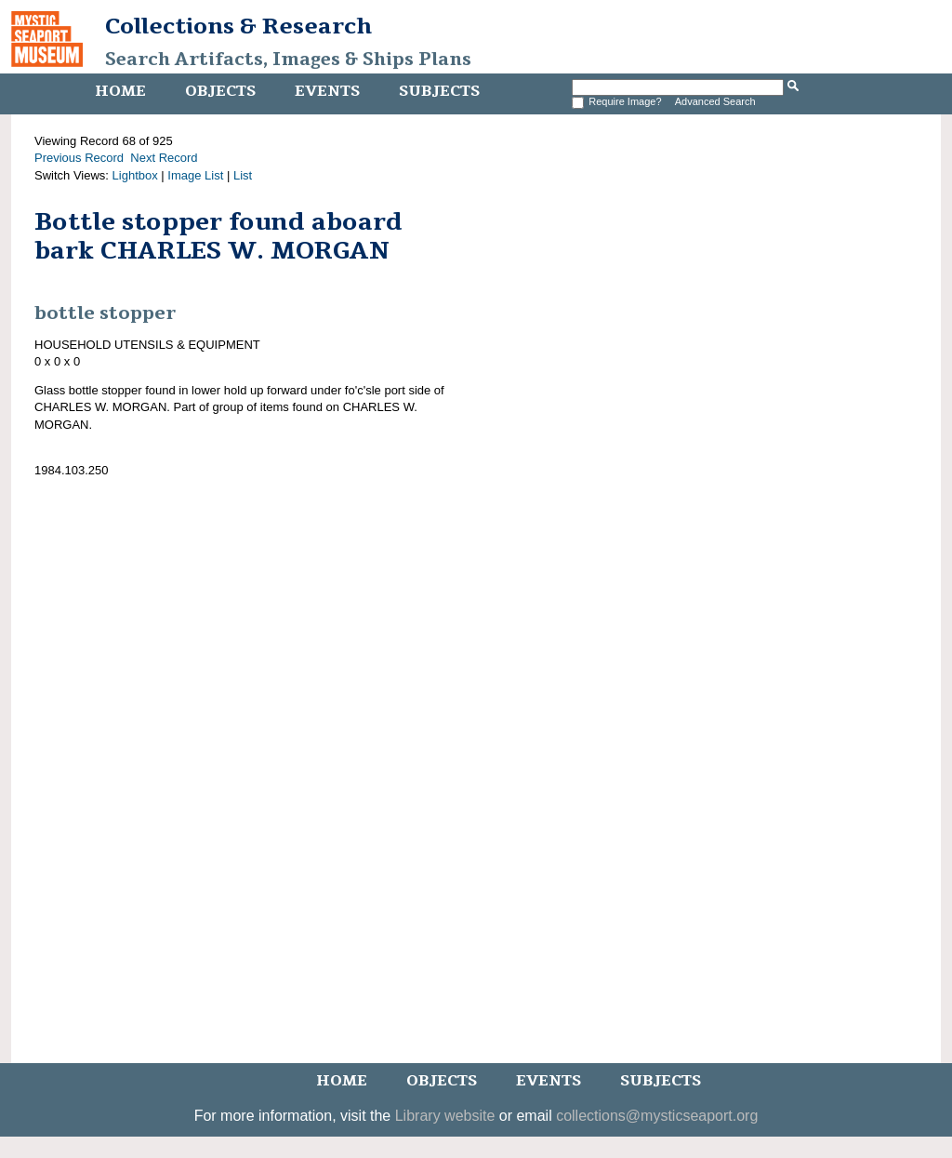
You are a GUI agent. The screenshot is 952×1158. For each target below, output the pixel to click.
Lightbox (135, 175)
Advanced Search (715, 101)
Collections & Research (238, 26)
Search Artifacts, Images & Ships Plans (288, 59)
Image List (195, 175)
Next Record (163, 158)
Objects (220, 91)
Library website (445, 1116)
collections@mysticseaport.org (657, 1116)
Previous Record (79, 158)
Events (327, 91)
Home (120, 91)
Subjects (439, 91)
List (242, 175)
